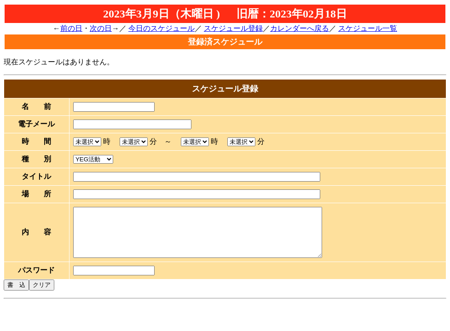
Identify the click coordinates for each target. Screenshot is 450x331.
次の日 (101, 28)
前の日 (71, 28)
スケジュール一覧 (367, 28)
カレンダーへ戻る (299, 28)
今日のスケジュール (161, 28)
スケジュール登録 (233, 28)
